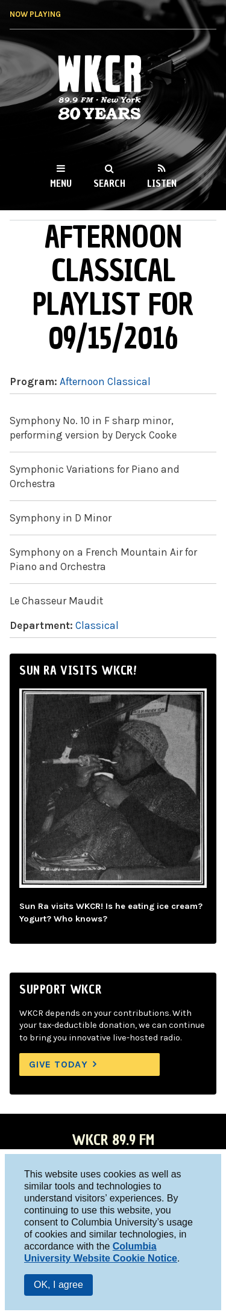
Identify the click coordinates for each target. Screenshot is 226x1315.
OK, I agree (58, 1285)
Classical (97, 625)
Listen (162, 183)
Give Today (58, 1064)
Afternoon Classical (105, 381)
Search (109, 183)
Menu (61, 183)
